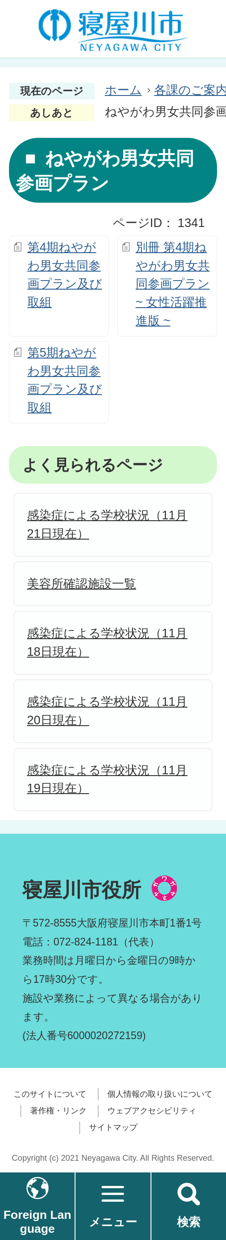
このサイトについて (49, 1094)
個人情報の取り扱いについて (160, 1094)
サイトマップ (113, 1127)
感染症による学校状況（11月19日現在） (107, 779)
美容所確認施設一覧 (81, 583)
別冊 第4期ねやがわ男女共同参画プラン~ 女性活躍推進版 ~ (173, 283)
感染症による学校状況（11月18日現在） (107, 642)
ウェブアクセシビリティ (151, 1110)
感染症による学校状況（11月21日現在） (107, 524)
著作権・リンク (58, 1110)
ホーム (123, 90)
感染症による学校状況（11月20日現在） (107, 711)
